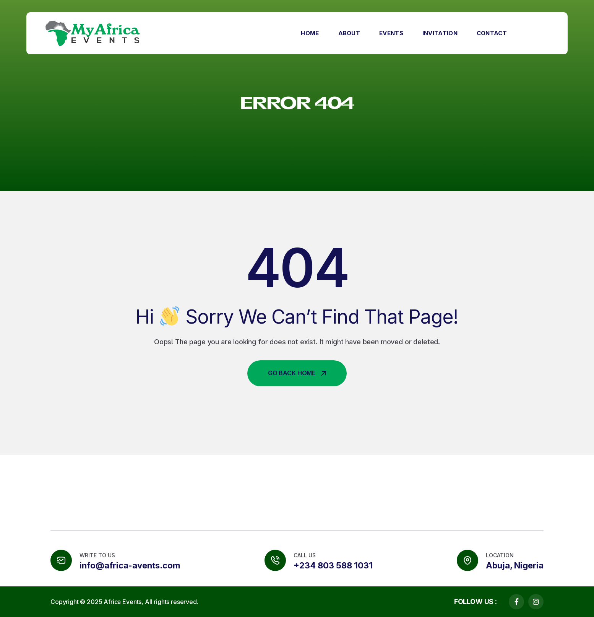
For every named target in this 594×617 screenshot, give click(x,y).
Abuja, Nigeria (515, 565)
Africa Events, (123, 602)
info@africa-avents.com (130, 565)
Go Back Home (297, 373)
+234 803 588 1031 (333, 565)
